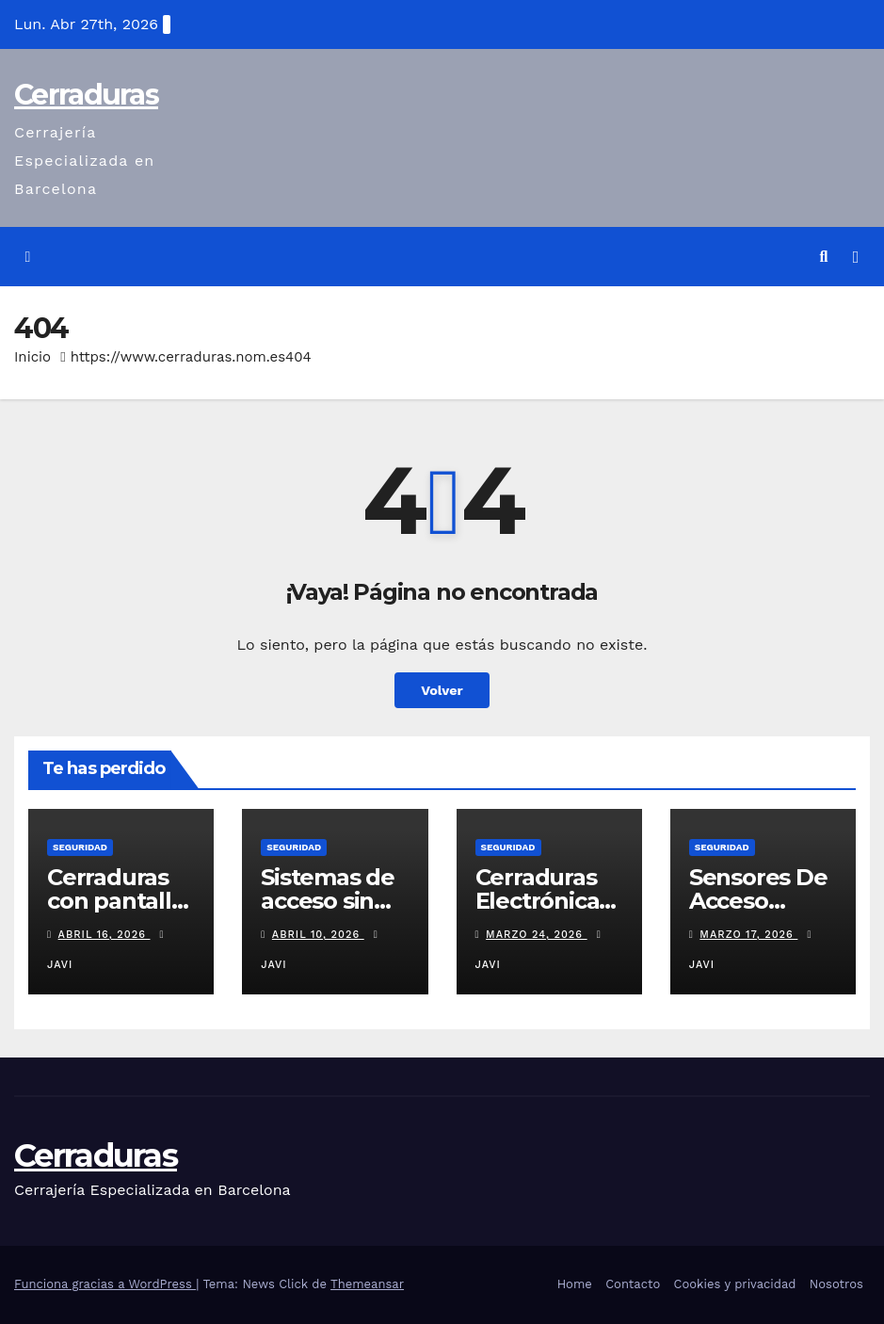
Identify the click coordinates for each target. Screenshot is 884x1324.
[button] (824, 257)
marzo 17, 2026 (748, 934)
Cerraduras (86, 94)
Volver (442, 690)
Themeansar (367, 1284)
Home (574, 1284)
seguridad (80, 847)
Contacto (632, 1284)
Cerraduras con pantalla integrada (116, 901)
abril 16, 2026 (104, 934)
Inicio (32, 356)
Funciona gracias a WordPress (105, 1284)
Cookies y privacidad (735, 1284)
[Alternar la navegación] (856, 257)
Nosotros (836, 1284)
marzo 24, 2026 (536, 934)
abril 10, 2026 (318, 934)
